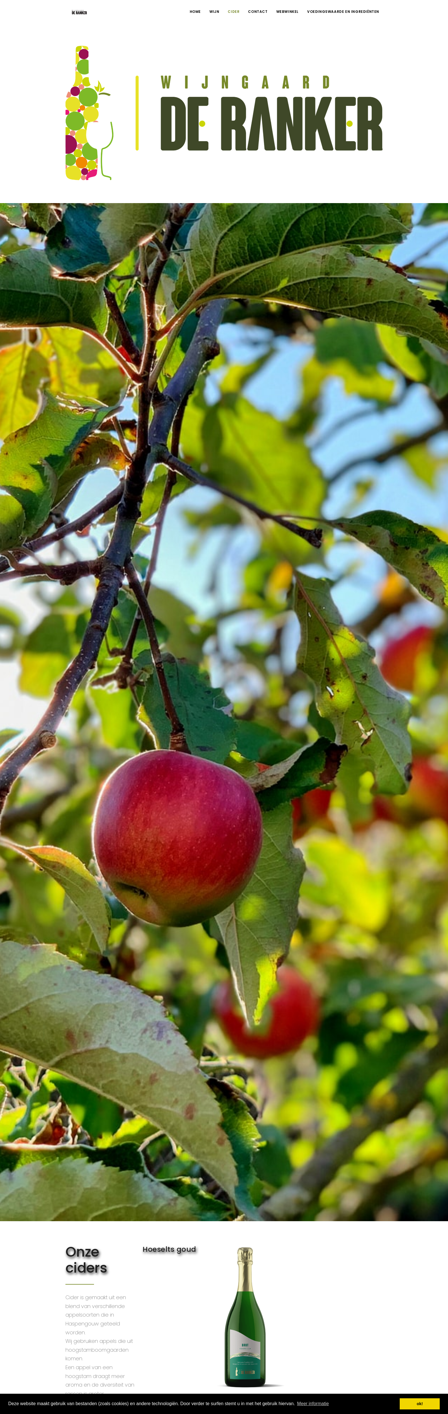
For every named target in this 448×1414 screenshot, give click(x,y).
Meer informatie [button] (313, 1403)
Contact (257, 11)
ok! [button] (420, 1403)
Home (195, 11)
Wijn (214, 11)
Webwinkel (287, 11)
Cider (233, 11)
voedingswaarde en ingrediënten (343, 11)
